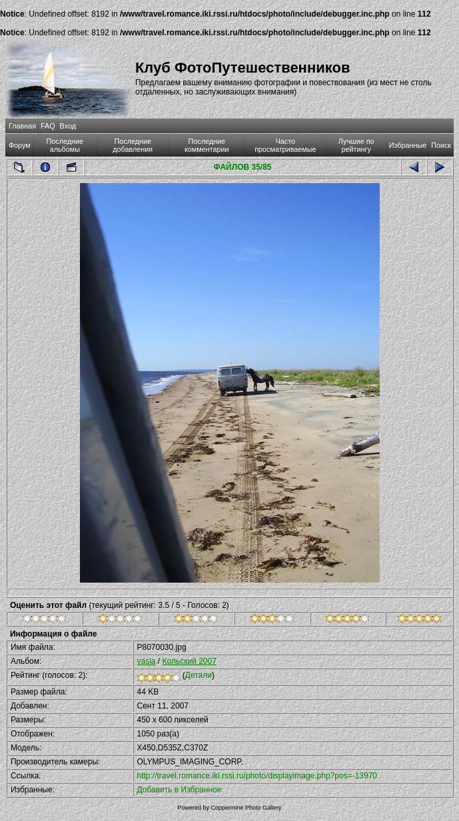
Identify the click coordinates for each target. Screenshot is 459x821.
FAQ (48, 126)
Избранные (407, 145)
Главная (22, 126)
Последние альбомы (65, 145)
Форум (20, 145)
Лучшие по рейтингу (356, 145)
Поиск (441, 145)
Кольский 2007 (190, 661)
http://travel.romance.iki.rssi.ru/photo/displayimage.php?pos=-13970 (257, 775)
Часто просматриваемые (285, 145)
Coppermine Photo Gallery (246, 807)
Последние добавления (133, 145)
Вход (68, 126)
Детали (198, 675)
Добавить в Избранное (179, 789)
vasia (146, 661)
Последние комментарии (207, 145)
